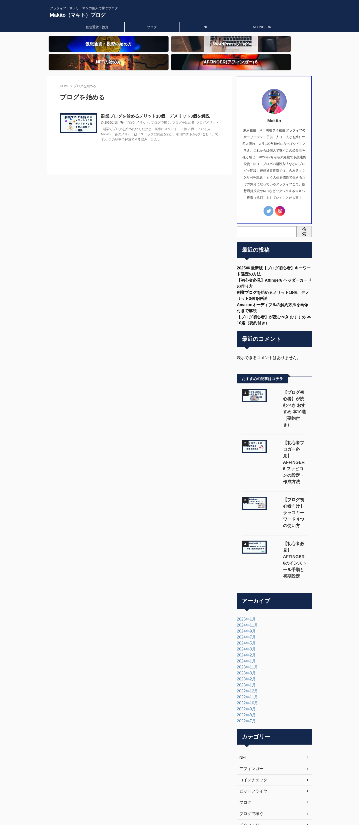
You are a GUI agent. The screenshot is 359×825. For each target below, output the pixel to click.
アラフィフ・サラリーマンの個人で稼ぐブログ (179, 802)
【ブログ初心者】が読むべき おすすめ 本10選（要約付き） (288, 395)
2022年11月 (246, 628)
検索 (304, 222)
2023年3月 (245, 605)
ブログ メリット (149, 114)
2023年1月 (245, 617)
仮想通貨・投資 (97, 27)
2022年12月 (246, 622)
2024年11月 (246, 557)
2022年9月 (245, 640)
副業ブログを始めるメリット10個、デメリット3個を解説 (164, 108)
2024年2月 (245, 587)
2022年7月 (245, 652)
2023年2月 (245, 611)
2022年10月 (246, 634)
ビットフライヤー (253, 723)
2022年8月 (245, 646)
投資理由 (246, 779)
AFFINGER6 (262, 27)
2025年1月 (245, 551)
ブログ (152, 27)
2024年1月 (245, 593)
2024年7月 (245, 569)
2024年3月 (245, 581)
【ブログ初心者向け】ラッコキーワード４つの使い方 (287, 463)
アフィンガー (249, 700)
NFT (207, 27)
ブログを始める (191, 114)
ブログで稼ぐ (171, 114)
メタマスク (248, 756)
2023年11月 (246, 599)
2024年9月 (245, 563)
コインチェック (251, 711)
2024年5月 (245, 575)
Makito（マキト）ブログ (77, 15)
